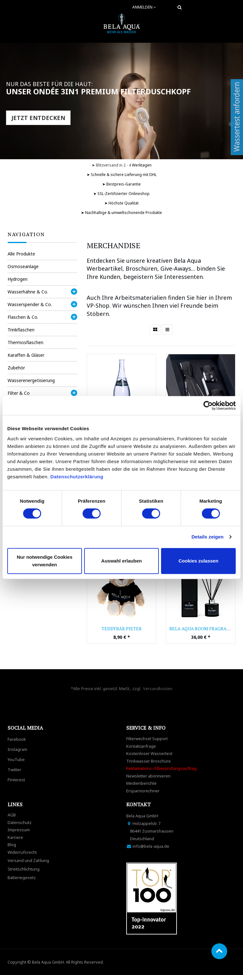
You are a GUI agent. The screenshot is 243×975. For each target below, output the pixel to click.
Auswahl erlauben (121, 560)
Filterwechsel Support (147, 738)
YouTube (16, 759)
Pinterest (16, 780)
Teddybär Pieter (122, 629)
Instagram (17, 749)
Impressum (19, 830)
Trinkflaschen (21, 330)
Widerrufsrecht (22, 852)
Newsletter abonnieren (148, 776)
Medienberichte (141, 783)
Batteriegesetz (22, 877)
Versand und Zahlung (28, 860)
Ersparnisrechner (142, 791)
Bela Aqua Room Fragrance (202, 629)
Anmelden (144, 7)
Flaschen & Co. (23, 317)
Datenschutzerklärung (77, 476)
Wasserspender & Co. (30, 304)
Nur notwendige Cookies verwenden (44, 560)
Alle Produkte (21, 254)
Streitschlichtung (24, 869)
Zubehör (16, 368)
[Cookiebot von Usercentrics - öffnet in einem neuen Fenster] (208, 405)
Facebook (17, 739)
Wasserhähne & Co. (28, 292)
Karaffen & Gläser (26, 355)
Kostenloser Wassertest (149, 753)
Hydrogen (18, 279)
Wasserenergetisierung (31, 380)
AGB (12, 815)
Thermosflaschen (25, 342)
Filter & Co (19, 393)
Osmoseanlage (23, 266)
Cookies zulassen (198, 560)
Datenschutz (20, 822)
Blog (12, 844)
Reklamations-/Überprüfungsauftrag (161, 768)
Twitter (14, 769)
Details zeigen (207, 536)
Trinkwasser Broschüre (148, 761)
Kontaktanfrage (141, 746)
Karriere (15, 837)
